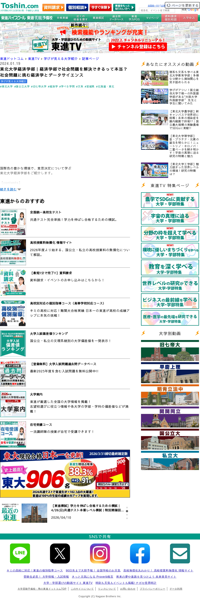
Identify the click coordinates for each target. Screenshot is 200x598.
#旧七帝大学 (39, 86)
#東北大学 (6, 86)
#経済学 (53, 86)
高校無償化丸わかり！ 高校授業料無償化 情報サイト (158, 570)
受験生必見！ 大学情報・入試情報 (46, 576)
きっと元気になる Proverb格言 (92, 576)
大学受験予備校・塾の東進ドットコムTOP (42, 588)
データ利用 (176, 588)
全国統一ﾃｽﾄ (154, 5)
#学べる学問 (67, 86)
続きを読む (8, 189)
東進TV (34, 58)
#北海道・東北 (105, 86)
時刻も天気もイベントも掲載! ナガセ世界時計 (126, 582)
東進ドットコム (12, 58)
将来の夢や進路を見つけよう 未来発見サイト (146, 576)
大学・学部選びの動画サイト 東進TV (68, 582)
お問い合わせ (128, 588)
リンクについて (107, 588)
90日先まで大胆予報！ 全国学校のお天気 (93, 570)
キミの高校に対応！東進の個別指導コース (35, 570)
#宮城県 (90, 86)
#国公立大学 (22, 86)
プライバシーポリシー (152, 588)
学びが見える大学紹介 (61, 58)
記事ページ (90, 58)
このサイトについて (82, 588)
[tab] (127, 507)
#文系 (79, 86)
